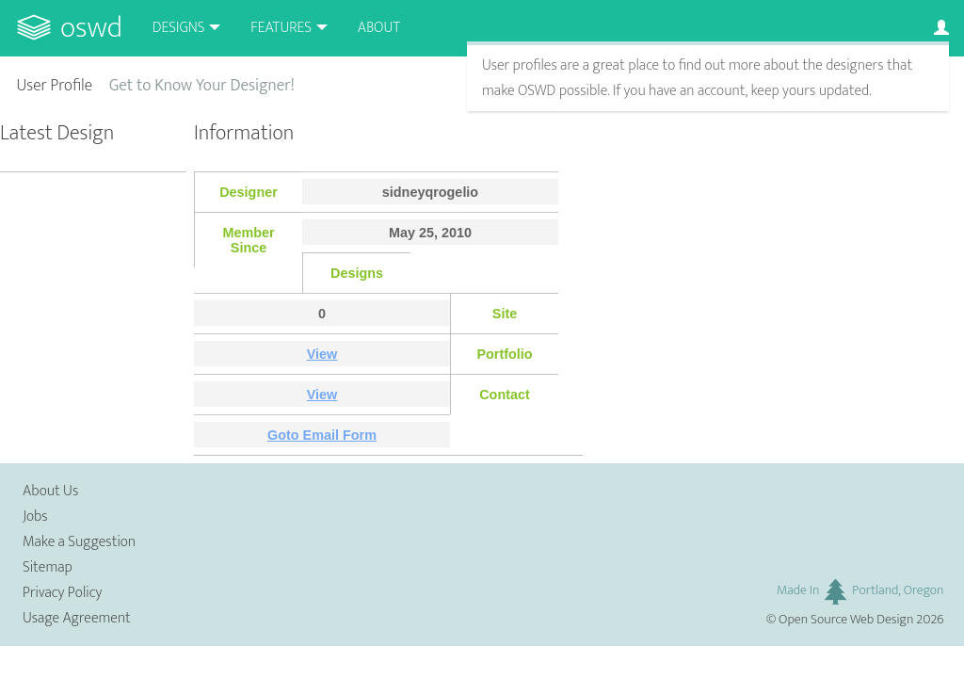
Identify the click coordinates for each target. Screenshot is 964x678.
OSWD (91, 28)
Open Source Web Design (846, 619)
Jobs (35, 516)
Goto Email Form (322, 435)
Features (281, 27)
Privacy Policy (62, 592)
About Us (50, 491)
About (379, 27)
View (322, 354)
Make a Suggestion (79, 542)
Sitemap (47, 567)
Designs (179, 27)
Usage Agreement (77, 618)
